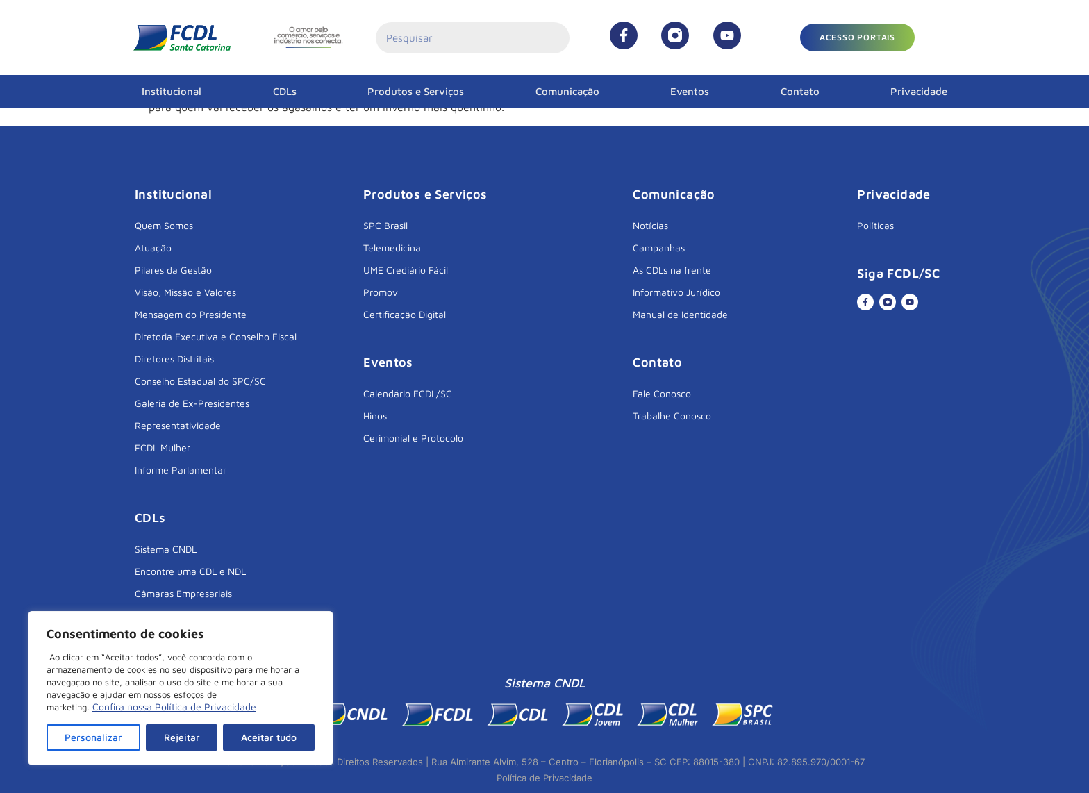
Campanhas (659, 247)
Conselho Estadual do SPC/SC (200, 381)
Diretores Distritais (174, 359)
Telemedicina (392, 247)
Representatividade (178, 425)
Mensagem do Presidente (191, 314)
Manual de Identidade (680, 314)
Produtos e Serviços (415, 91)
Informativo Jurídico (676, 292)
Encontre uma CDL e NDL (190, 571)
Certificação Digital (404, 314)
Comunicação (567, 91)
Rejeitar (182, 737)
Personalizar (93, 737)
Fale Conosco (662, 393)
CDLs (285, 91)
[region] (180, 688)
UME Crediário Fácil (405, 270)
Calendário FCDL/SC (407, 393)
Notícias (650, 225)
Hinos (375, 415)
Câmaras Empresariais (183, 593)
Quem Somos (164, 225)
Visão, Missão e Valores (185, 292)
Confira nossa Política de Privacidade (174, 706)
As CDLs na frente (672, 270)
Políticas (875, 225)
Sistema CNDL (166, 549)
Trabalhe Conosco (672, 415)
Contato (800, 91)
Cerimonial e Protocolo (413, 438)
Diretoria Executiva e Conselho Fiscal (216, 336)
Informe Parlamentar (180, 470)
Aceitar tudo (269, 737)
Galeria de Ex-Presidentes (192, 403)
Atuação (153, 247)
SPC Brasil (385, 225)
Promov (380, 292)
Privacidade (918, 91)
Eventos (689, 91)
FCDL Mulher (162, 447)
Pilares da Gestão (173, 270)
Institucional (171, 91)
